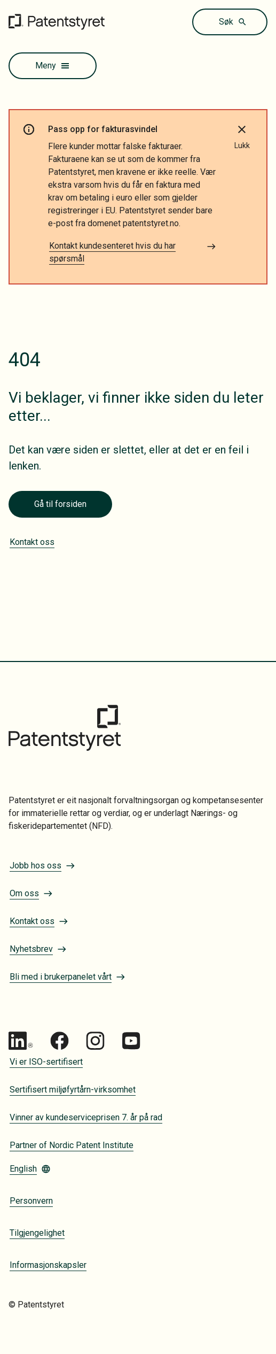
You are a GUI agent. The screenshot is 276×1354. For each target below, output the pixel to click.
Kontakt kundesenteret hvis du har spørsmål (132, 252)
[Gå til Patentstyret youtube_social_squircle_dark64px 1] (131, 1041)
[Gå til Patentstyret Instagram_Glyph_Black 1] (95, 1041)
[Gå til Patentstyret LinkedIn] (21, 1041)
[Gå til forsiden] (57, 21)
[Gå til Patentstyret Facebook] (59, 1041)
